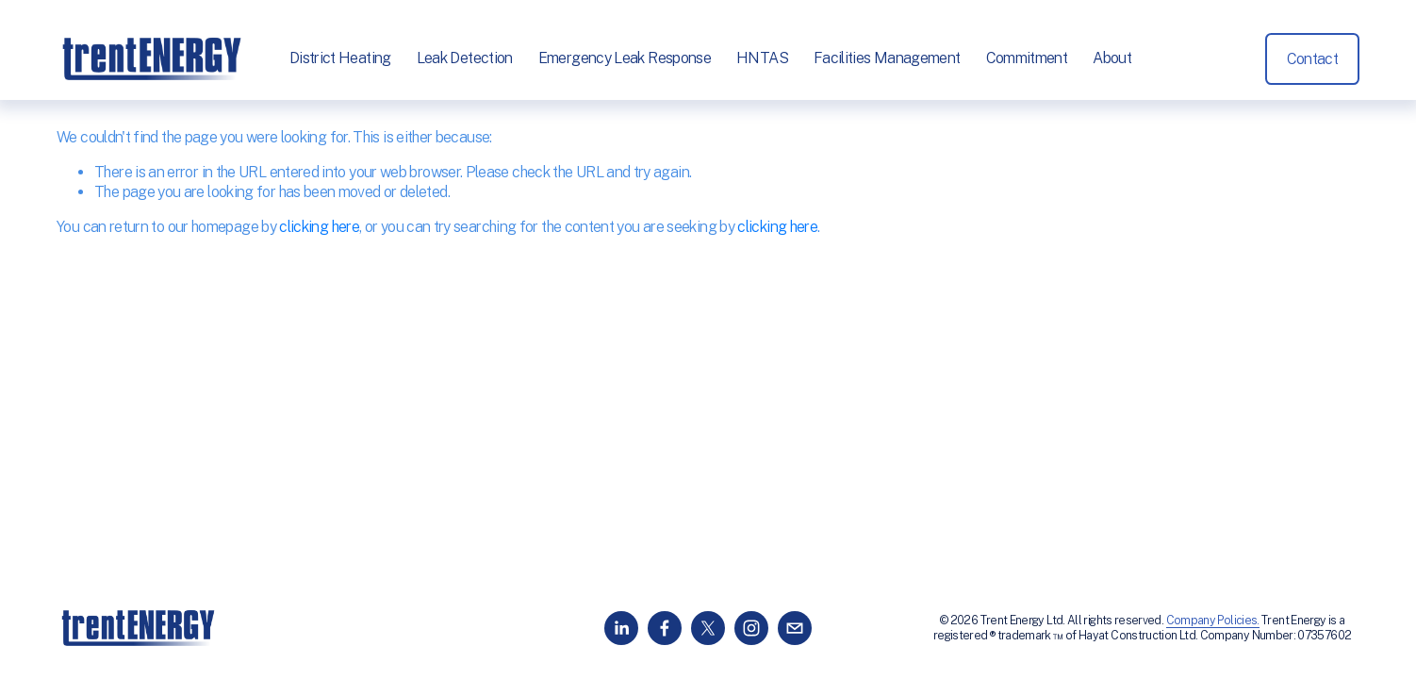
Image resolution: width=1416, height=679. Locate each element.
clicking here (319, 227)
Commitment (1027, 58)
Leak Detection (465, 58)
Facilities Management (887, 58)
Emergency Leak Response (624, 58)
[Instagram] (751, 628)
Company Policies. (1213, 620)
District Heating (340, 58)
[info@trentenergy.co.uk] (795, 628)
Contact (1313, 59)
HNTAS (762, 58)
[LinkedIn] (621, 628)
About (1112, 58)
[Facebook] (665, 628)
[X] (708, 628)
